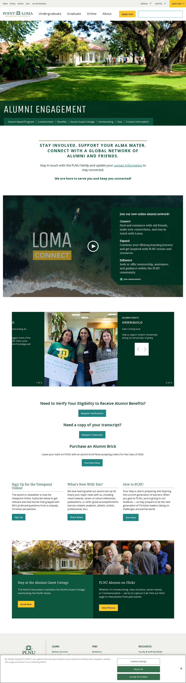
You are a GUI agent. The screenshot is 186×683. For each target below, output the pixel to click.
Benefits (61, 121)
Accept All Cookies (138, 676)
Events (12, 3)
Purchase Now (92, 462)
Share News (76, 517)
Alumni (20, 3)
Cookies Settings (138, 661)
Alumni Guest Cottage (82, 121)
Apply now (127, 14)
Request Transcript (92, 434)
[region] (93, 669)
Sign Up (19, 517)
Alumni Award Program (21, 121)
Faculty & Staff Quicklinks (150, 651)
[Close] (181, 668)
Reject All (138, 669)
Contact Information (137, 121)
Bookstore (97, 651)
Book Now (26, 604)
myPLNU (160, 4)
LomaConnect (45, 121)
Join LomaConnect (132, 279)
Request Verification (92, 413)
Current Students (39, 3)
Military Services (60, 651)
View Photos (108, 607)
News (5, 3)
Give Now (131, 517)
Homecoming (106, 121)
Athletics (146, 4)
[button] (138, 349)
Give (28, 3)
